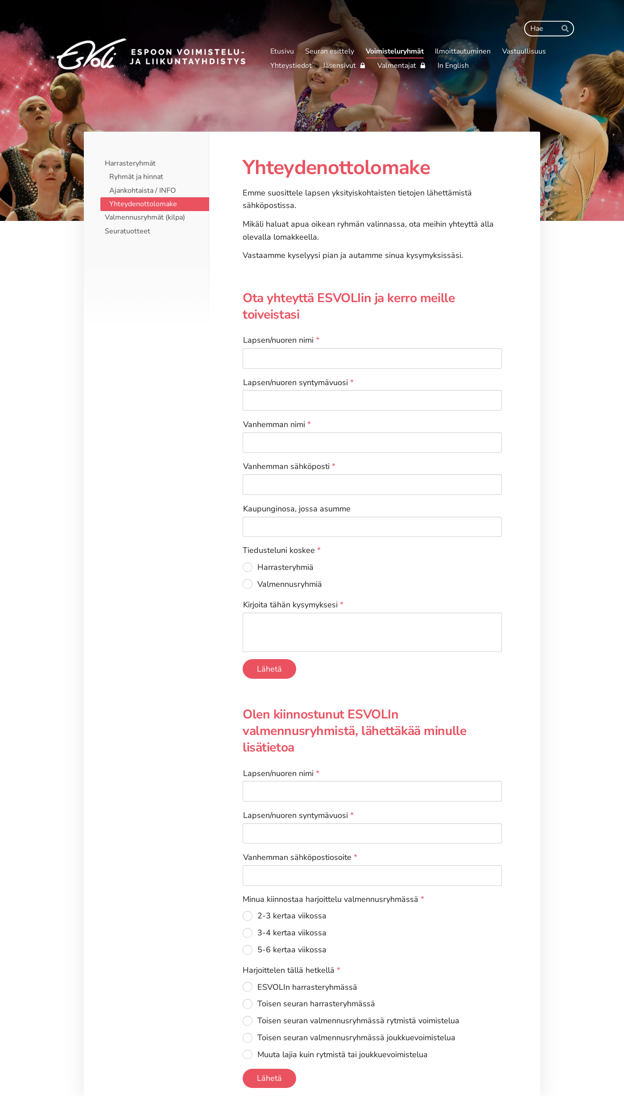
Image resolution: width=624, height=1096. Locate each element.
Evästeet (426, 1070)
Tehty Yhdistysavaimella (474, 1070)
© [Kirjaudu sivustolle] (124, 1070)
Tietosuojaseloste (377, 1070)
